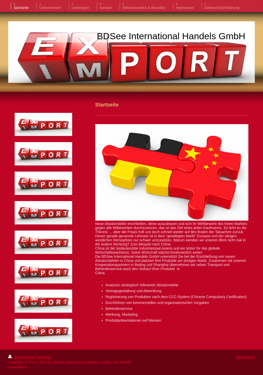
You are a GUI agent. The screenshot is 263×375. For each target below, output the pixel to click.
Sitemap (44, 357)
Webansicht (245, 357)
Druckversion (22, 357)
